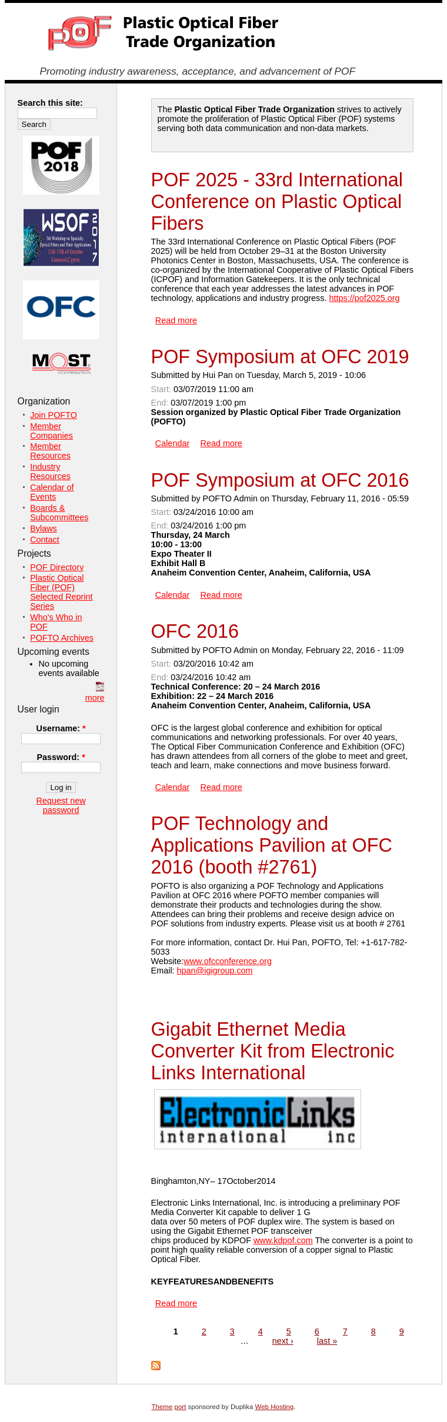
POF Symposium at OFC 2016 (280, 480)
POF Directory (57, 567)
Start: (162, 389)
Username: (61, 728)
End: (161, 402)
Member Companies (51, 430)
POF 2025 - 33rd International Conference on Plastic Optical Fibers (277, 201)
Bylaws (43, 528)
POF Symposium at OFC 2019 (280, 356)
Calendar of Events (52, 492)
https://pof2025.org (364, 298)
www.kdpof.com (283, 1240)
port (180, 1406)
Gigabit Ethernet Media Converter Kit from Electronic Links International (273, 1051)
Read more (176, 320)
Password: (60, 757)
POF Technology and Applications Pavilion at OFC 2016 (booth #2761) (271, 845)
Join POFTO (53, 415)
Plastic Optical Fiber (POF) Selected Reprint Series (61, 592)
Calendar (172, 443)
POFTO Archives (62, 638)
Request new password (61, 805)
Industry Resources (50, 471)
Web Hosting (274, 1406)
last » (327, 1341)
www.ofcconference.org (228, 961)
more (95, 697)
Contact (44, 539)
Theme (162, 1406)
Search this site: (50, 103)
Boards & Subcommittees (59, 512)
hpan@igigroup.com (215, 970)
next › (282, 1341)
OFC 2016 (195, 631)
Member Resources (50, 450)
